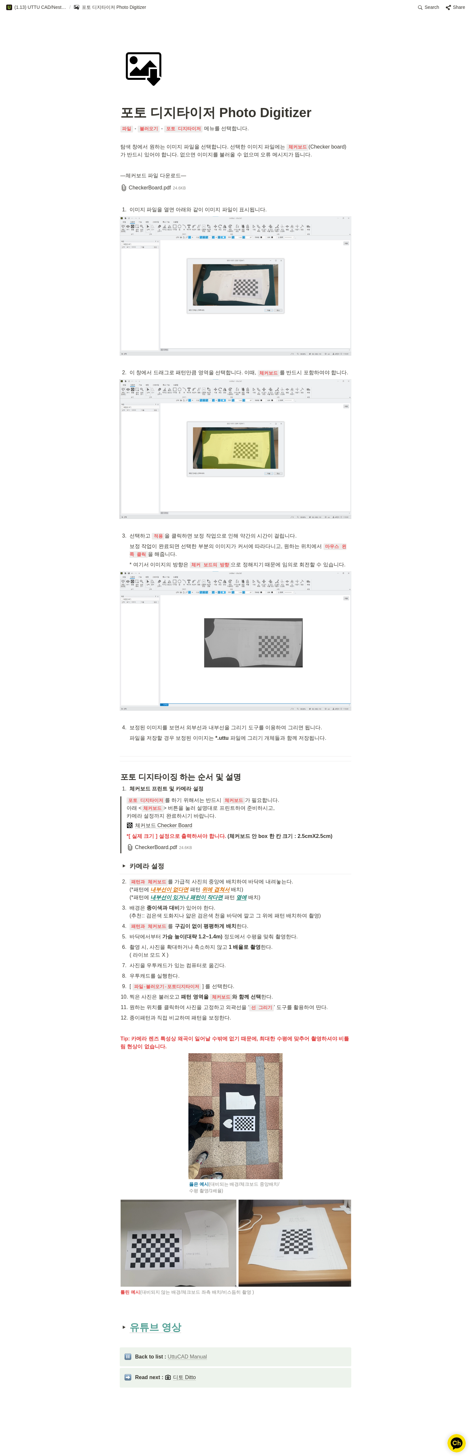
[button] (36, 7)
